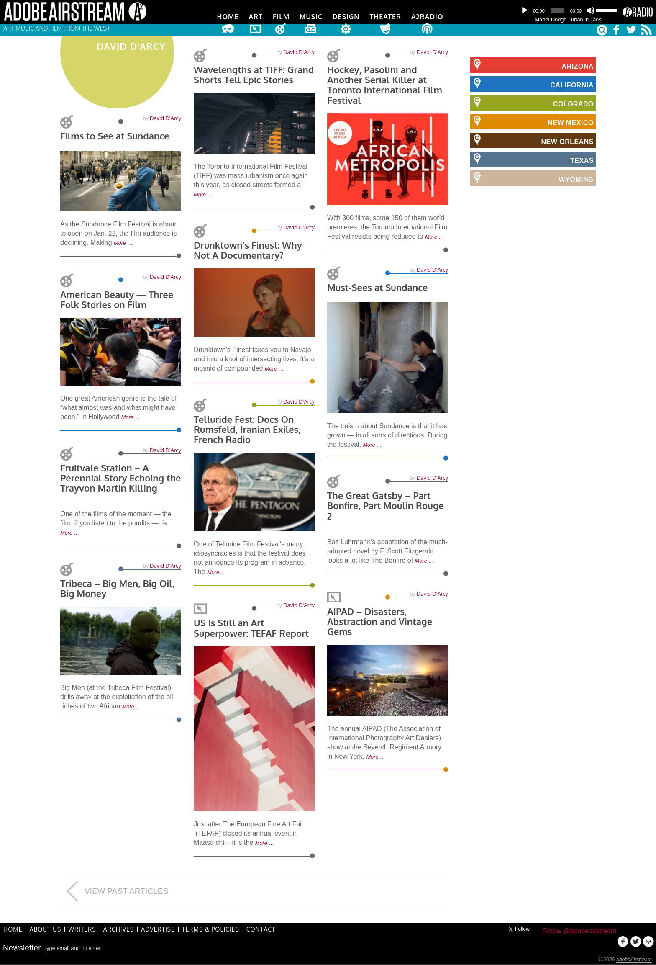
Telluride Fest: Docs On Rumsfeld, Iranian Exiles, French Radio (247, 429)
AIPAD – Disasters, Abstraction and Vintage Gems (379, 621)
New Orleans (532, 140)
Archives (118, 929)
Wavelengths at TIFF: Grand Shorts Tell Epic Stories (254, 74)
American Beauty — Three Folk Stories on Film (116, 299)
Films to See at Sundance (114, 136)
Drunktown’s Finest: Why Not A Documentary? (248, 250)
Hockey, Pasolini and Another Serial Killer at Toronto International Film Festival (384, 85)
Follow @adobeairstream (579, 930)
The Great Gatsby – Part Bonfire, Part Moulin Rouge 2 (385, 505)
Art (256, 17)
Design (346, 17)
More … (123, 244)
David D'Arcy (165, 119)
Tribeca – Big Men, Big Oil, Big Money (117, 588)
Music (311, 17)
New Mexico (532, 121)
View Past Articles (114, 891)
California (532, 83)
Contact (261, 929)
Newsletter (22, 947)
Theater (385, 17)
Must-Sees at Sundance (377, 287)
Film (281, 17)
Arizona (532, 64)
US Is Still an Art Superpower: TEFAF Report (251, 627)
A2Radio (427, 17)
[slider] (557, 10)
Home (228, 17)
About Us (46, 929)
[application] (568, 10)
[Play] (524, 10)
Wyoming (532, 177)
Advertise (158, 929)
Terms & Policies (210, 929)
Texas (532, 159)
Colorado (532, 102)
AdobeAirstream (634, 959)
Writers (82, 929)
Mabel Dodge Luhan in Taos (568, 19)
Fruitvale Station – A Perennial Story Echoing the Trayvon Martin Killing (120, 478)
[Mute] (590, 10)
